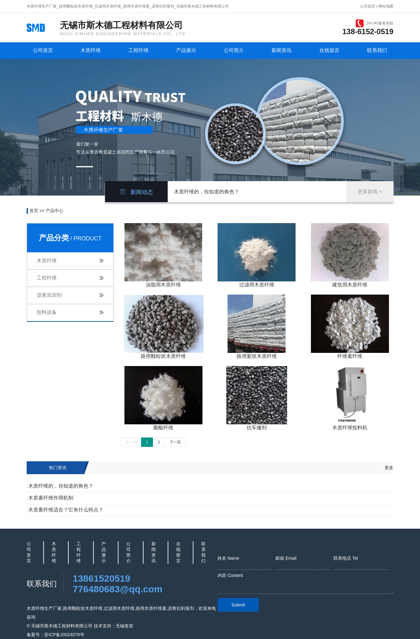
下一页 (175, 442)
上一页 (130, 442)
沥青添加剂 (49, 295)
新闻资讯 (281, 50)
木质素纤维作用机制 (50, 497)
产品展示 (186, 50)
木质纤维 (91, 50)
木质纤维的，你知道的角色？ (206, 191)
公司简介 (234, 50)
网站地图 (385, 6)
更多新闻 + (370, 191)
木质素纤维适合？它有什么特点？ (65, 509)
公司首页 (367, 6)
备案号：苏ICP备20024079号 (55, 634)
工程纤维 (139, 50)
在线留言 (329, 50)
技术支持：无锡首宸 (113, 625)
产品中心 (54, 210)
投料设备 (47, 312)
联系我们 (377, 50)
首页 (33, 210)
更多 (389, 467)
